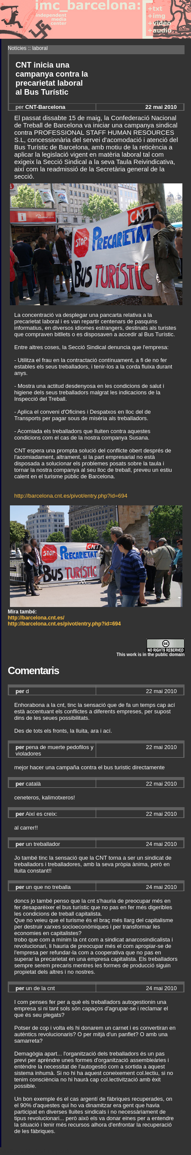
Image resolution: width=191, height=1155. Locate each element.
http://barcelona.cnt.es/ (36, 618)
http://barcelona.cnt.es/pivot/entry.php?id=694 (70, 495)
